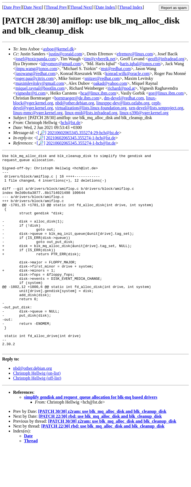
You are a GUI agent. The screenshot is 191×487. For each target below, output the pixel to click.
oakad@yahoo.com (110, 83)
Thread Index (131, 7)
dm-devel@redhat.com (124, 98)
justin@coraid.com (65, 54)
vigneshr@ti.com (31, 93)
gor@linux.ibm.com (166, 93)
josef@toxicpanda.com (36, 58)
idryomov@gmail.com (61, 63)
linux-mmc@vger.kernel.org (38, 112)
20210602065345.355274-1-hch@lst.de (81, 138)
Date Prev (12, 7)
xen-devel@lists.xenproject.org (156, 108)
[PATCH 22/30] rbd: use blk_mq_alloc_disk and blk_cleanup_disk (100, 455)
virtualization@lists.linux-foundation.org (90, 108)
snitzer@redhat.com (102, 78)
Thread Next (81, 7)
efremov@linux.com (135, 54)
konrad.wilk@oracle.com (127, 73)
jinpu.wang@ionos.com (36, 68)
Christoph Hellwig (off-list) (37, 417)
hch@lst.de (70, 122)
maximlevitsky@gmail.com (40, 83)
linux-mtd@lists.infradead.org (91, 112)
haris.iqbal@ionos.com (140, 63)
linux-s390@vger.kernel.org (144, 112)
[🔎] (42, 132)
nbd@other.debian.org (74, 103)
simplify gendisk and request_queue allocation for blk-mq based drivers (90, 436)
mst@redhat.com (116, 68)
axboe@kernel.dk (58, 49)
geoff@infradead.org (166, 58)
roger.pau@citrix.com (35, 78)
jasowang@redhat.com (36, 73)
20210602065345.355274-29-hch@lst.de (83, 132)
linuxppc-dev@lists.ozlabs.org (122, 103)
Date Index (105, 7)
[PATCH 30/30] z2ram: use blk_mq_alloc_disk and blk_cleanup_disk (102, 450)
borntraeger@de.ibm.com (76, 98)
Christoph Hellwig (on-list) (36, 412)
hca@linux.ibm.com (98, 93)
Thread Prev (56, 7)
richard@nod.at (121, 88)
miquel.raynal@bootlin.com (40, 88)
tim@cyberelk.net (100, 58)
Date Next (33, 7)
